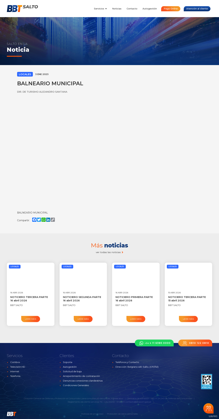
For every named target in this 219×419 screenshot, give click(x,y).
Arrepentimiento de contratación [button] (81, 376)
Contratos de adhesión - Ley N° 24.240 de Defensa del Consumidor (159, 398)
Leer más (30, 319)
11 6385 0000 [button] (154, 343)
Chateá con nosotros (208, 408)
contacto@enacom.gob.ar (138, 402)
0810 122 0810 (195, 343)
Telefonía (15, 376)
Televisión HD (17, 366)
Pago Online (171, 8)
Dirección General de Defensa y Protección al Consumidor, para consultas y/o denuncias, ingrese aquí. (74, 398)
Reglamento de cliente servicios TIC (85, 402)
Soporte (67, 362)
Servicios (100, 8)
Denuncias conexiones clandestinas (83, 380)
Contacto (132, 8)
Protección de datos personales (122, 413)
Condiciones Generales (76, 385)
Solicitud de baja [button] (72, 371)
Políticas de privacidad (92, 413)
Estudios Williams (213, 416)
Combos (15, 362)
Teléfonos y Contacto (127, 362)
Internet (14, 371)
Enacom (121, 402)
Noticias (116, 8)
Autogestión (150, 8)
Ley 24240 (110, 402)
